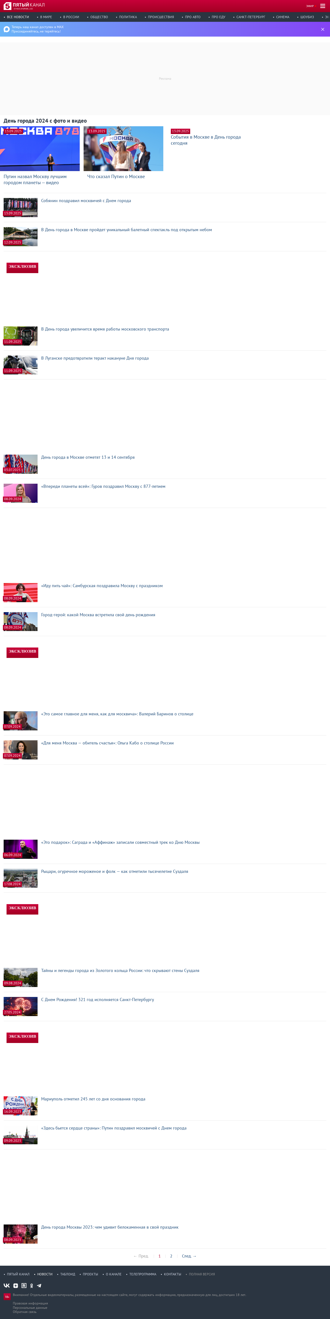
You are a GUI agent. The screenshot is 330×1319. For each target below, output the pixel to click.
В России (71, 17)
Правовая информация (30, 1303)
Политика (128, 17)
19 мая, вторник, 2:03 (23, 9)
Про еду (218, 17)
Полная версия (202, 1274)
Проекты (90, 1274)
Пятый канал (18, 1274)
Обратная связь (25, 1312)
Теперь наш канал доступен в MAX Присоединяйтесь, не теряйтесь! (38, 29)
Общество (99, 17)
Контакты (172, 1274)
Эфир (310, 6)
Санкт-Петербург (250, 17)
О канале (114, 1274)
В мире (46, 17)
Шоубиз (307, 17)
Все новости (18, 17)
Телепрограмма (142, 1274)
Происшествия (161, 17)
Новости (45, 1274)
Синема (282, 17)
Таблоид (67, 1274)
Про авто (193, 17)
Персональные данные (30, 1307)
